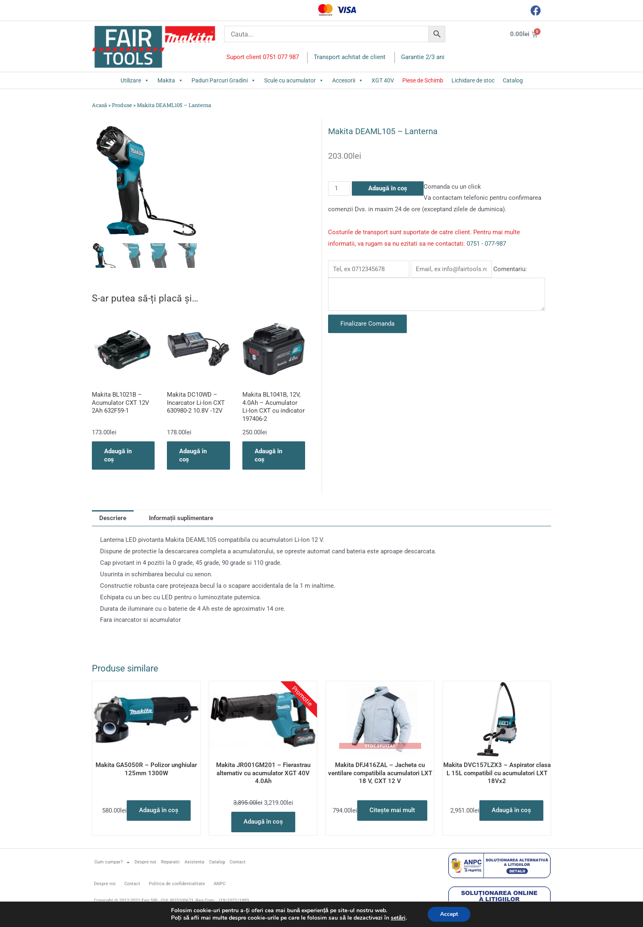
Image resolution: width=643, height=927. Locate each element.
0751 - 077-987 (486, 243)
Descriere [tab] (112, 518)
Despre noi (145, 862)
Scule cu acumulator (294, 80)
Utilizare (135, 80)
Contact (238, 862)
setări (398, 918)
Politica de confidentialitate (177, 883)
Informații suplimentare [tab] (181, 518)
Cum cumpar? (112, 862)
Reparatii (170, 862)
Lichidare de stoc (473, 80)
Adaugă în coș (387, 188)
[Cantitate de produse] (339, 188)
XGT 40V (383, 80)
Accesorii (347, 80)
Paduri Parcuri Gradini (224, 80)
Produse (122, 105)
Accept (449, 914)
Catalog (513, 80)
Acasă (99, 105)
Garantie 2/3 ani (423, 57)
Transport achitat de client (349, 57)
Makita (170, 80)
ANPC (220, 883)
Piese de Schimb (422, 80)
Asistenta (194, 862)
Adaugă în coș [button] (118, 455)
